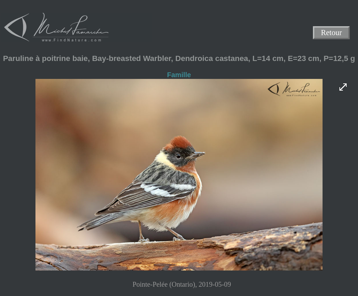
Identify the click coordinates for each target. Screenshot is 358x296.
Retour (331, 33)
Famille (179, 75)
